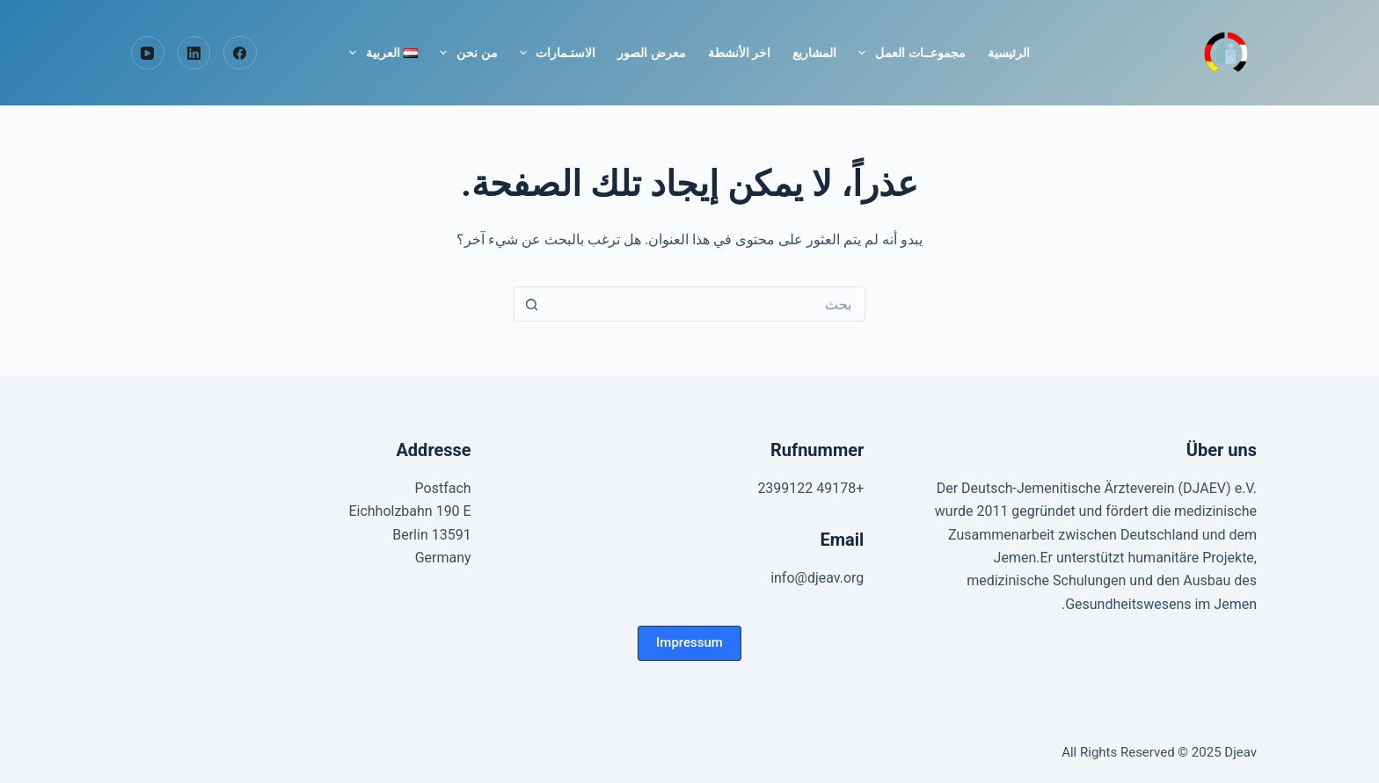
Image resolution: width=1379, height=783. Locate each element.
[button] (689, 643)
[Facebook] (240, 52)
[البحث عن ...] (707, 304)
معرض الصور (651, 53)
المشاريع (814, 53)
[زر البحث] (531, 304)
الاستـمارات (554, 52)
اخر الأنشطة (739, 53)
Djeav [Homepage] (1240, 752)
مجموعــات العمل (908, 52)
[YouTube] (147, 52)
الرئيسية (1009, 53)
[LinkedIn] (194, 52)
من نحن (465, 52)
